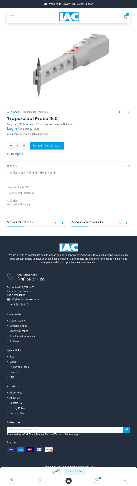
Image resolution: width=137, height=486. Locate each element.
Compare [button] (15, 154)
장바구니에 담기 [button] (47, 146)
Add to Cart (75, 471)
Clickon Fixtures (18, 325)
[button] (55, 223)
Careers (13, 372)
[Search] (40, 480)
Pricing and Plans (19, 367)
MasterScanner (17, 320)
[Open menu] (68, 481)
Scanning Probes (18, 331)
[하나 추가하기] (24, 146)
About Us (14, 397)
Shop (16, 111)
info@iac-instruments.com (25, 299)
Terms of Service (63, 434)
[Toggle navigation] (12, 16)
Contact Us (15, 403)
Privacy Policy (17, 408)
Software (14, 341)
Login (12, 128)
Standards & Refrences (22, 336)
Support (13, 361)
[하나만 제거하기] (11, 146)
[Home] (11, 480)
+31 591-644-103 (20, 304)
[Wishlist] (97, 480)
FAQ (11, 377)
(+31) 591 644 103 (31, 279)
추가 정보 (12, 166)
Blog (11, 356)
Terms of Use (16, 413)
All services (15, 392)
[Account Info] (125, 480)
